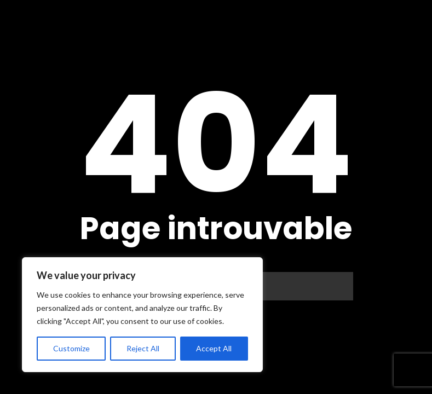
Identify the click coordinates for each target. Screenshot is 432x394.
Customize (71, 348)
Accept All (214, 348)
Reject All (142, 348)
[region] (142, 314)
